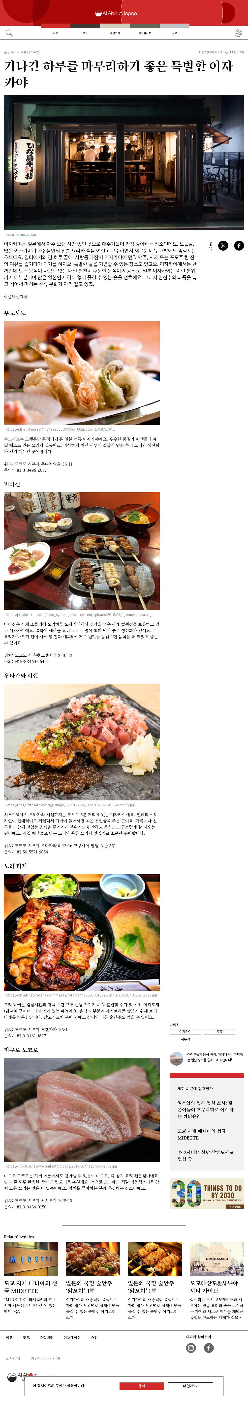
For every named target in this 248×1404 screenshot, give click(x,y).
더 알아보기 (191, 1386)
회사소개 (13, 1359)
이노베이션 (145, 33)
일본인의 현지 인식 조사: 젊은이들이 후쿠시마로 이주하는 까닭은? (206, 1110)
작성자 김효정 (15, 296)
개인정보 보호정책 (45, 1359)
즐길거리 (115, 33)
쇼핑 (174, 33)
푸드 (85, 33)
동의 (142, 1386)
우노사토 (12, 439)
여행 (55, 33)
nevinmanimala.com (21, 234)
